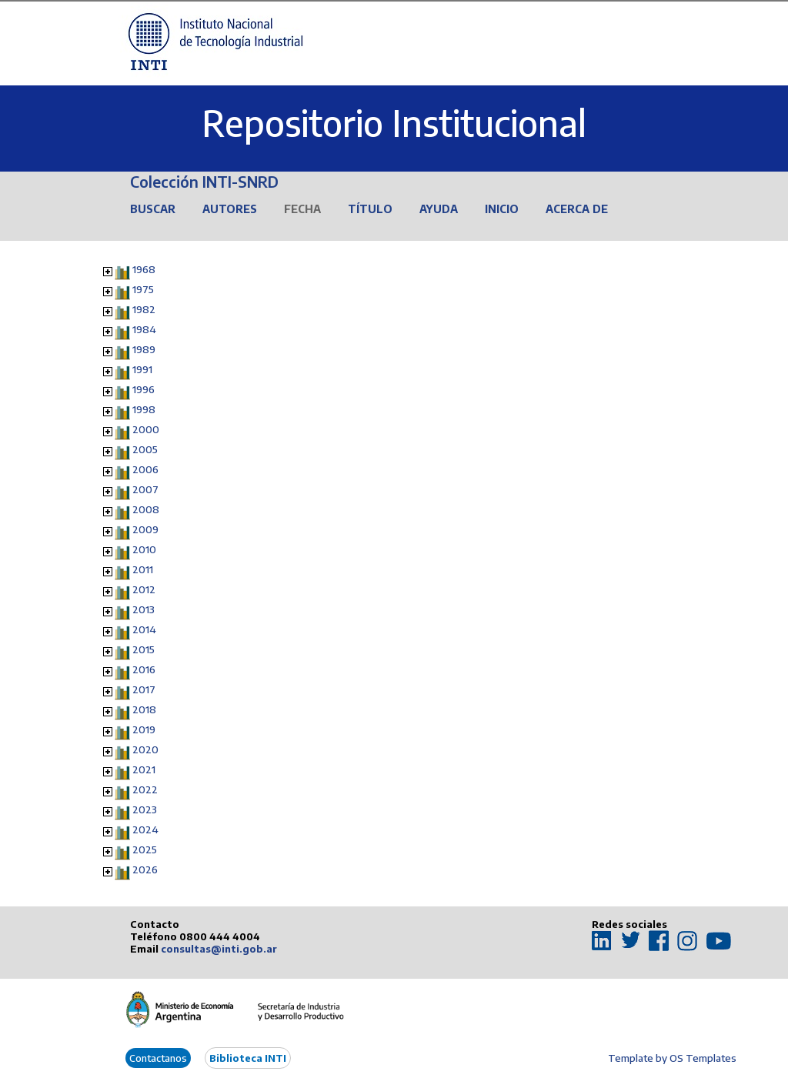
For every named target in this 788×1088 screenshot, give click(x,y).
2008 (145, 509)
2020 (145, 749)
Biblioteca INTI (247, 1058)
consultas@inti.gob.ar (219, 949)
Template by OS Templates (672, 1058)
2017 (143, 689)
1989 (143, 349)
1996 (143, 389)
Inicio (502, 208)
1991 (142, 369)
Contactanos (158, 1058)
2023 (144, 809)
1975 (143, 289)
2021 (143, 769)
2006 (145, 469)
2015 (143, 649)
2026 (145, 869)
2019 (143, 729)
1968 (143, 269)
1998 (143, 409)
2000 (145, 429)
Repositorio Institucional (394, 123)
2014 (144, 629)
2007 (145, 489)
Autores (229, 208)
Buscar (152, 208)
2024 (145, 829)
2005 (145, 449)
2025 (144, 849)
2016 (143, 669)
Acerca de (577, 208)
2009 (145, 529)
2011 (142, 569)
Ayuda (438, 208)
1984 (144, 329)
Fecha (302, 208)
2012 (143, 589)
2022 (145, 789)
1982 (143, 309)
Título (370, 208)
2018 (144, 709)
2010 (144, 549)
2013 (143, 609)
